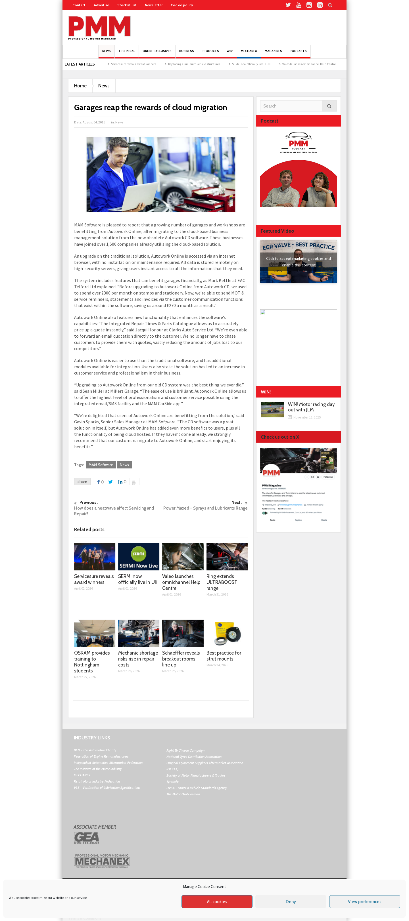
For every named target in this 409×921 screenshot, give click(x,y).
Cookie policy (182, 5)
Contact (78, 5)
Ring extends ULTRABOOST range (221, 582)
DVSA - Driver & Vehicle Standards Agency (196, 788)
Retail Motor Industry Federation (97, 781)
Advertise (101, 5)
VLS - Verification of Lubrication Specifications (107, 787)
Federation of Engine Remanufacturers (101, 756)
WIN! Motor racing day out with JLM (311, 407)
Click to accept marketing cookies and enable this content (298, 262)
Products (210, 53)
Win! (230, 53)
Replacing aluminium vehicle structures (202, 64)
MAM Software (101, 464)
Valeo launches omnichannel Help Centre (317, 64)
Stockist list (127, 5)
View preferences (364, 901)
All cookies (217, 901)
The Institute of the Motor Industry (98, 769)
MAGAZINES (273, 53)
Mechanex (249, 53)
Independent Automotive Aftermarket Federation (108, 762)
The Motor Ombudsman (183, 794)
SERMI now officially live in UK (259, 64)
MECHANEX (82, 775)
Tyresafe (172, 781)
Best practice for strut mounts (223, 656)
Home (80, 86)
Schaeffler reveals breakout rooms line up (181, 659)
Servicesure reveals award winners (141, 64)
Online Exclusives (157, 53)
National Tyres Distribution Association (194, 756)
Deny (291, 901)
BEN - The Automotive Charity (95, 750)
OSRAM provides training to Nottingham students (92, 662)
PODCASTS (298, 53)
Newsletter (153, 5)
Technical (127, 53)
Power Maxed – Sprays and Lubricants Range (204, 505)
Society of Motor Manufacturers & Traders (196, 775)
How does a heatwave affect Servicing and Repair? (117, 508)
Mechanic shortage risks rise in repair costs (138, 659)
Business (187, 53)
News (106, 53)
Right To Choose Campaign (185, 750)
